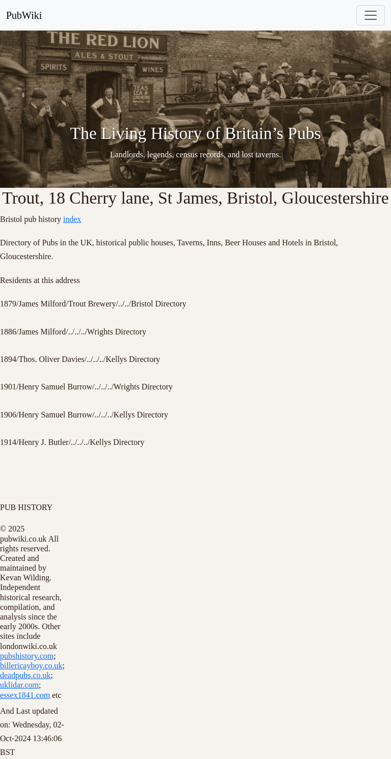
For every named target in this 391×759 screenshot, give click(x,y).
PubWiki (24, 15)
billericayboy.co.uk (31, 665)
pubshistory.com (26, 656)
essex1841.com (25, 695)
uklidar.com (19, 685)
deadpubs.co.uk (25, 675)
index (72, 219)
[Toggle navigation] (370, 15)
